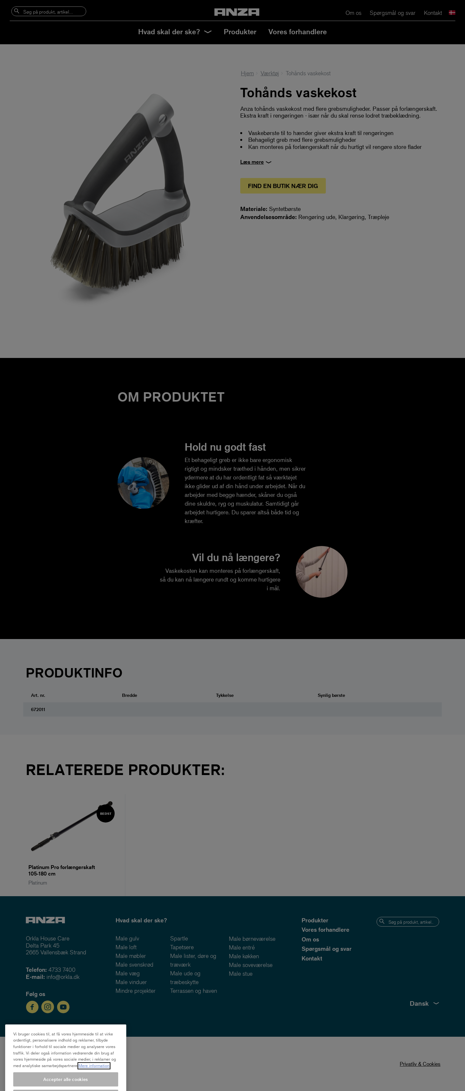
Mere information (93, 1073)
